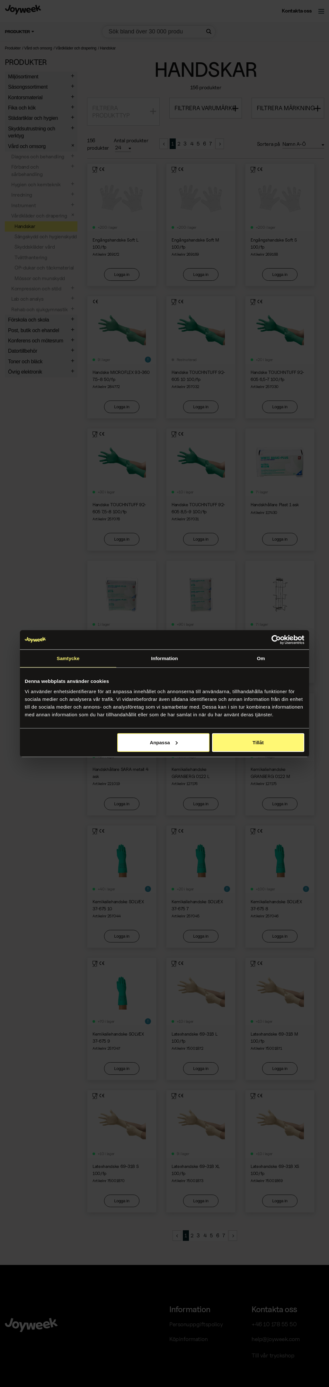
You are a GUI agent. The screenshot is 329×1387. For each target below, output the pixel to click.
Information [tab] (164, 658)
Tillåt (258, 742)
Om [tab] (261, 658)
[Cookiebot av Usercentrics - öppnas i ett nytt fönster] (276, 640)
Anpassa (164, 742)
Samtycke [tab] (68, 658)
